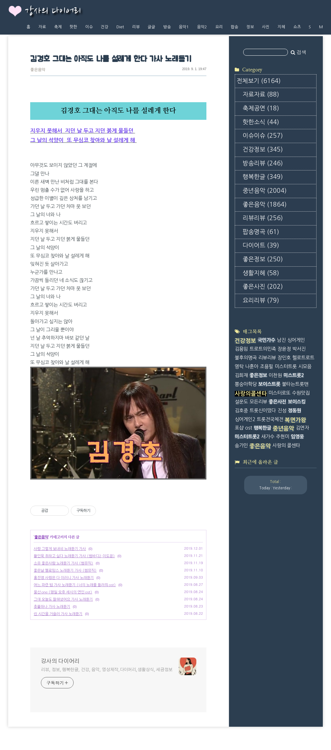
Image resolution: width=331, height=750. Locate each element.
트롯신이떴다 (263, 410)
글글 (151, 27)
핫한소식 (261, 122)
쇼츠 (297, 27)
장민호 (284, 357)
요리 (219, 27)
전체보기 (259, 81)
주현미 (282, 436)
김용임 (241, 349)
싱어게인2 (245, 419)
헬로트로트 (303, 357)
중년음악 (265, 191)
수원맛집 (301, 393)
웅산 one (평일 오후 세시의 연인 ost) (63, 592)
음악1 (184, 27)
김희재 (241, 375)
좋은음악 (37, 70)
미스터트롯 (286, 366)
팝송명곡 (261, 232)
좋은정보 (263, 259)
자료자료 (261, 94)
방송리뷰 (263, 163)
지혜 (281, 27)
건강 (104, 27)
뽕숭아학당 (246, 384)
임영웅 (297, 436)
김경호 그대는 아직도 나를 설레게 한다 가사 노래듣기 (110, 59)
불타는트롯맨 (295, 384)
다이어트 (261, 245)
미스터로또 (279, 393)
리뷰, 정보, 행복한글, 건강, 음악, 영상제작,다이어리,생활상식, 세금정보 (106, 670)
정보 (250, 27)
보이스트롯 (269, 384)
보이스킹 (297, 401)
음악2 (202, 27)
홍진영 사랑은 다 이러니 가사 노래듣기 (64, 578)
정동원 (294, 410)
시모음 (304, 366)
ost (248, 427)
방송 (167, 27)
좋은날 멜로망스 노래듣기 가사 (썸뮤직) (65, 570)
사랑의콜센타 (251, 394)
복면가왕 (295, 420)
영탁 (239, 366)
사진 (265, 27)
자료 (42, 27)
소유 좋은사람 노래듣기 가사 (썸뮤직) (63, 563)
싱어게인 (296, 340)
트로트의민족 (263, 349)
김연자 (302, 427)
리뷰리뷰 (263, 218)
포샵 (239, 427)
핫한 (73, 27)
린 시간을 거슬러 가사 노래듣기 (58, 614)
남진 (281, 340)
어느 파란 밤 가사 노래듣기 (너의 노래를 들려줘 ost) (75, 585)
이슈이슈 (263, 136)
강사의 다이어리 (53, 11)
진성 (282, 410)
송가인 (241, 445)
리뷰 (136, 27)
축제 (58, 27)
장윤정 (284, 349)
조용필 (266, 366)
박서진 (299, 349)
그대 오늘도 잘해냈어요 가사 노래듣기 (63, 599)
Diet (120, 27)
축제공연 (261, 108)
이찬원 (275, 375)
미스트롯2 (293, 375)
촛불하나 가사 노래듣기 (52, 606)
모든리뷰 (258, 401)
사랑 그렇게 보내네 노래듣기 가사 (60, 549)
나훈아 (251, 366)
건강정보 (263, 150)
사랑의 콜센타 (286, 445)
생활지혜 (261, 273)
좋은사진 (263, 287)
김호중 (241, 410)
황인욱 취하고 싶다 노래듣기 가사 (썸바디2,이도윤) (74, 556)
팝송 (234, 27)
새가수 (267, 436)
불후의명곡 (246, 357)
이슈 (89, 27)
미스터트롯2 (247, 436)
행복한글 (263, 177)
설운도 (241, 401)
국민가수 (266, 340)
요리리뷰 (261, 300)
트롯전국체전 (270, 419)
